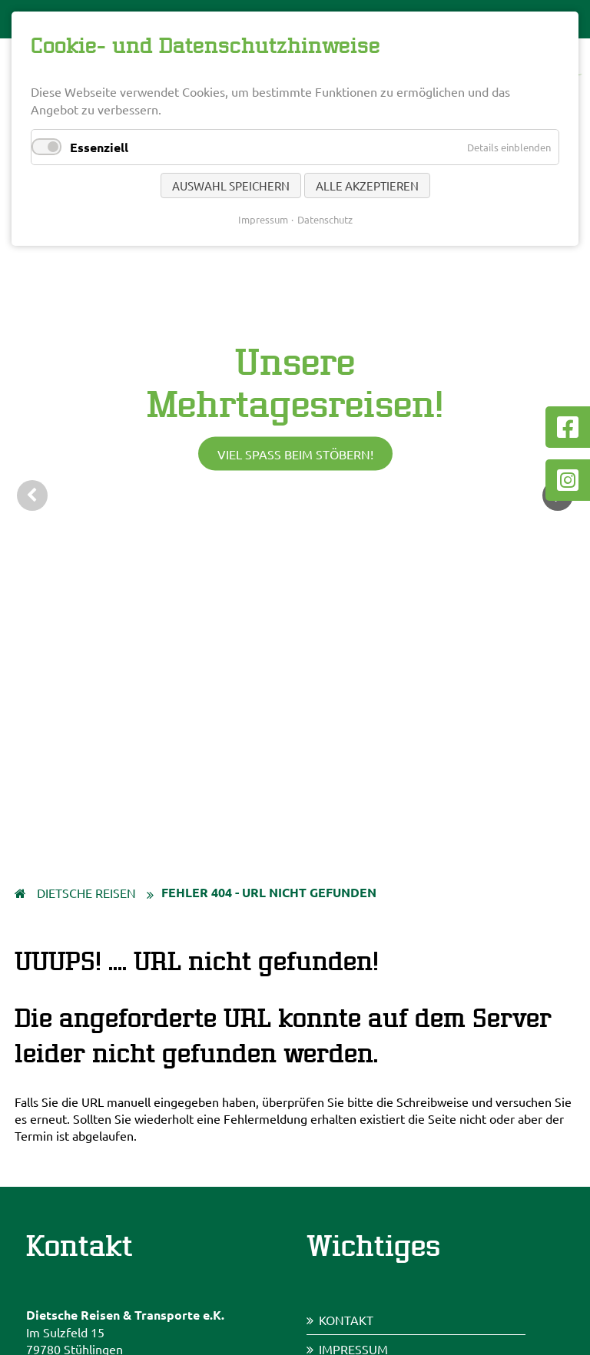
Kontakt (346, 1319)
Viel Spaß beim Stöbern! (295, 454)
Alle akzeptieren (367, 185)
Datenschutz (325, 219)
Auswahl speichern (231, 185)
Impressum (263, 219)
